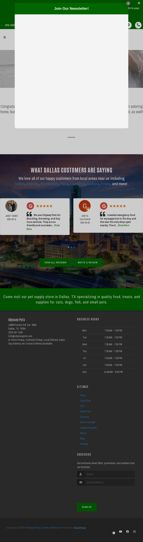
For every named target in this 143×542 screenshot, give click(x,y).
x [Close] (128, 3)
